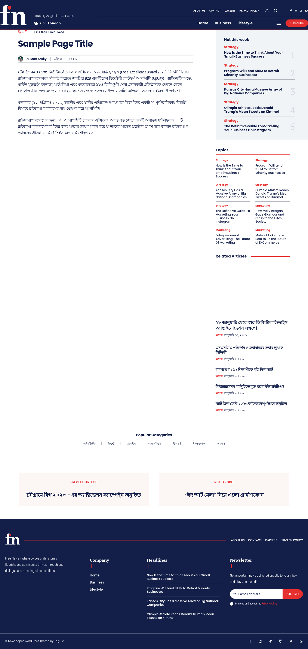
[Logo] (12, 539)
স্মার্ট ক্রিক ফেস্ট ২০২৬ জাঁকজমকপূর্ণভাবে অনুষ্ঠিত (251, 403)
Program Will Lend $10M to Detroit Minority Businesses (251, 73)
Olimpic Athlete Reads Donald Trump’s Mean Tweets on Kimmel (251, 110)
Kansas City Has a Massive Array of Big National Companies (253, 91)
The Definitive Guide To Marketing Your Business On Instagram (251, 128)
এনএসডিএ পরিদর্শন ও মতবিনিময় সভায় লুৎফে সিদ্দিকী (249, 350)
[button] (275, 11)
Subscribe (292, 594)
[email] (256, 594)
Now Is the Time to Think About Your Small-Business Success (253, 54)
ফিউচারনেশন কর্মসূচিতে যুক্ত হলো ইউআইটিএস (250, 386)
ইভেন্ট (22, 32)
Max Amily (38, 59)
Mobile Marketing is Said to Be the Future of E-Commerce (270, 239)
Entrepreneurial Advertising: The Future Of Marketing (233, 239)
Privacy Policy (269, 603)
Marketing (262, 205)
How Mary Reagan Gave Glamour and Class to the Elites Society (269, 216)
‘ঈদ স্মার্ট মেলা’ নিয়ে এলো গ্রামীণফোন (224, 495)
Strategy (231, 47)
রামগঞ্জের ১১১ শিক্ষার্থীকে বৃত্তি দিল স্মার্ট (244, 369)
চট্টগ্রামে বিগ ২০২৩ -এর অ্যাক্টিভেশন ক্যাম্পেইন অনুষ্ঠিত (84, 495)
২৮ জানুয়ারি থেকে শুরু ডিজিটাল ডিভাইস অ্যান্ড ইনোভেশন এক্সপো (251, 325)
